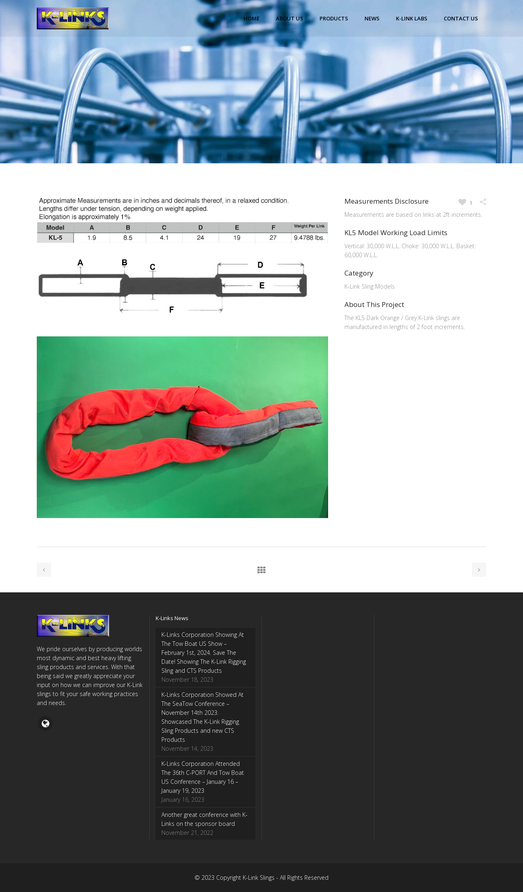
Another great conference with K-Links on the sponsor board (204, 819)
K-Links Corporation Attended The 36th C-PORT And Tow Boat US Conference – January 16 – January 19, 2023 (202, 777)
